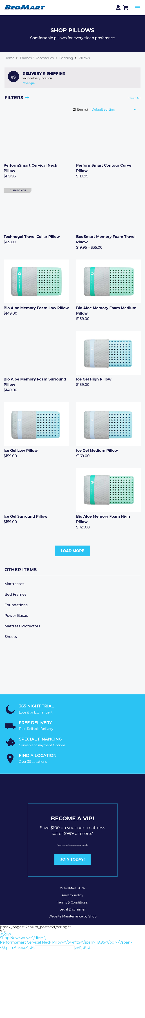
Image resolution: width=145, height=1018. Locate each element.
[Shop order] (116, 109)
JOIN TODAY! (72, 859)
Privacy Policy (72, 895)
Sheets (10, 637)
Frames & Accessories (37, 58)
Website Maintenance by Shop (72, 916)
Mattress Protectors (22, 626)
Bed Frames (15, 594)
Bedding (66, 58)
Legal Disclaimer (72, 909)
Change (28, 83)
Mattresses (14, 584)
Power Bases (16, 615)
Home (9, 58)
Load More (72, 551)
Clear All (134, 98)
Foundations (15, 605)
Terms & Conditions (72, 902)
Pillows (84, 58)
